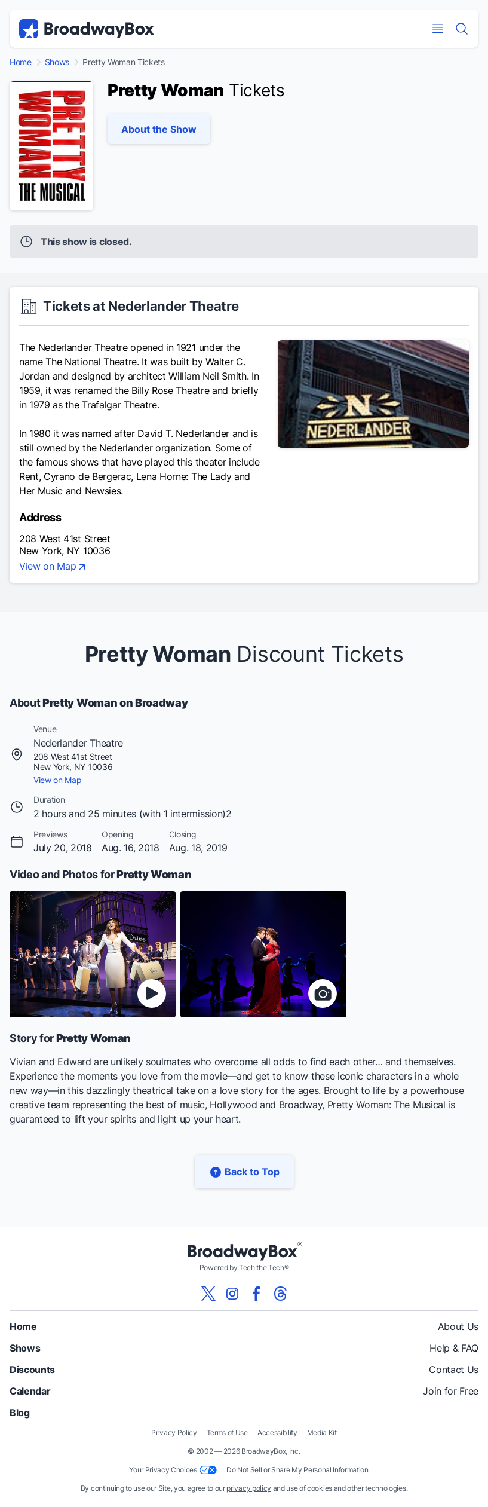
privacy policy (248, 1488)
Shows (57, 62)
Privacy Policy (174, 1432)
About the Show (159, 129)
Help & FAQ (453, 1348)
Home (21, 62)
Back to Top (244, 1171)
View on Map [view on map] (53, 567)
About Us (458, 1326)
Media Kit (322, 1432)
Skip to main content (244, 0)
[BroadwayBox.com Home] (86, 28)
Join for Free (450, 1391)
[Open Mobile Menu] (438, 29)
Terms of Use (227, 1432)
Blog (20, 1413)
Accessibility (277, 1432)
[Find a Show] (462, 29)
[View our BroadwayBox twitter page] (208, 1293)
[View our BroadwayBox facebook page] (256, 1293)
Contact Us (453, 1369)
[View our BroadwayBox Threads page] (280, 1293)
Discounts (32, 1369)
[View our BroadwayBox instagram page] (232, 1293)
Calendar (30, 1391)
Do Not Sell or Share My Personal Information (297, 1469)
